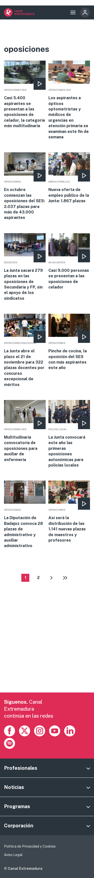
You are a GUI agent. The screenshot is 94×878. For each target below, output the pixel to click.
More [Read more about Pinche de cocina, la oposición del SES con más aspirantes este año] (69, 342)
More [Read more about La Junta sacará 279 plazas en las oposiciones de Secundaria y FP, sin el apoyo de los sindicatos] (24, 267)
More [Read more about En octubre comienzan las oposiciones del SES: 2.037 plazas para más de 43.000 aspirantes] (24, 186)
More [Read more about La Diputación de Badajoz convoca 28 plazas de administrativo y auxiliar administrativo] (24, 515)
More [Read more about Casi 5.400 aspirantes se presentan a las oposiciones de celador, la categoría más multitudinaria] (24, 95)
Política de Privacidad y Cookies (30, 846)
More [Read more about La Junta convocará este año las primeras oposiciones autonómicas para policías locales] (69, 434)
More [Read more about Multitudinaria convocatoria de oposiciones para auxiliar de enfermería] (24, 431)
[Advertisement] (47, 645)
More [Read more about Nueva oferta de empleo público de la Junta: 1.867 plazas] (69, 178)
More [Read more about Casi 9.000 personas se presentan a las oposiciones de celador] (69, 261)
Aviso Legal (13, 855)
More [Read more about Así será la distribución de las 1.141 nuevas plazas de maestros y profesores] (69, 512)
